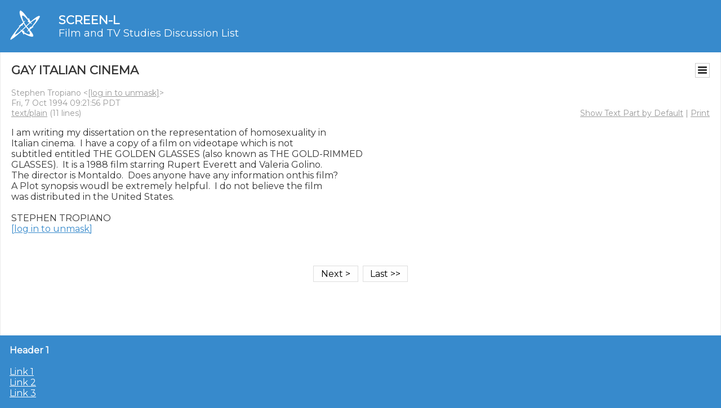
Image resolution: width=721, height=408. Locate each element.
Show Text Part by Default (631, 113)
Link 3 (23, 393)
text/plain (29, 113)
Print (700, 113)
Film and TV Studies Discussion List (149, 33)
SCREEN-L (89, 20)
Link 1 (22, 371)
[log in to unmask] (123, 93)
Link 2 (23, 382)
